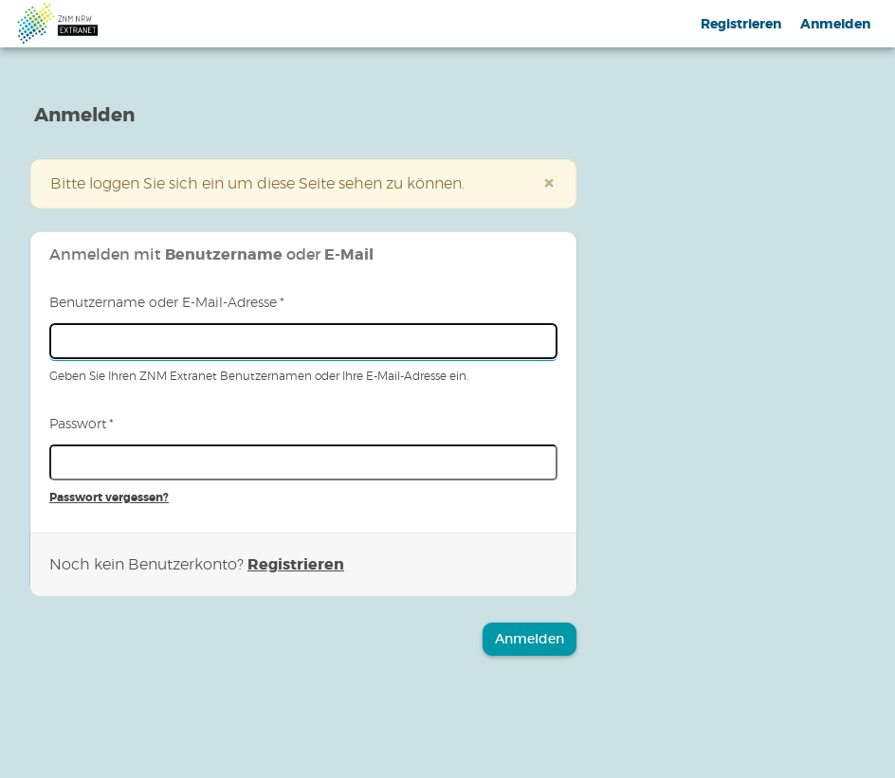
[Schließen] (549, 184)
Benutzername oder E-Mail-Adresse (166, 303)
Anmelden (835, 23)
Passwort (81, 424)
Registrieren (741, 23)
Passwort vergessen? (109, 497)
